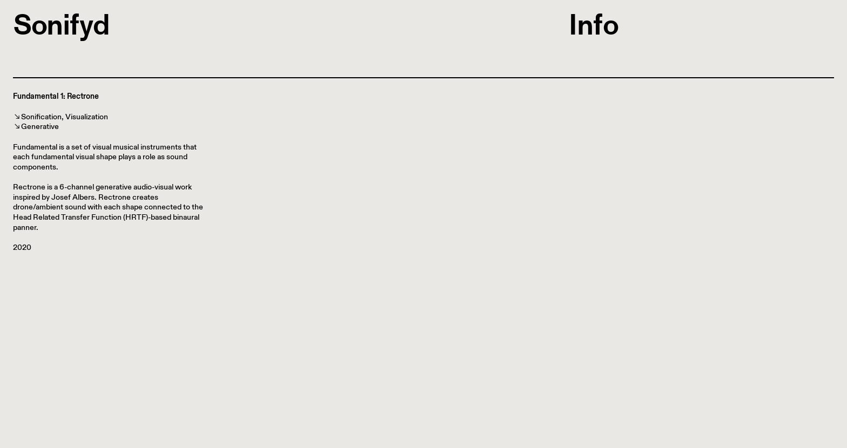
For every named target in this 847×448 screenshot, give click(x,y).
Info (593, 25)
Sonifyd (61, 25)
